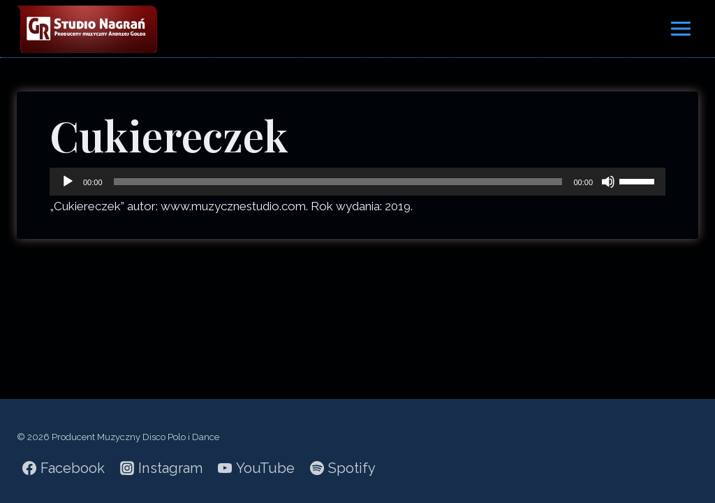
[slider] (338, 181)
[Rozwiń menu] (680, 28)
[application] (357, 182)
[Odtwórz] (68, 182)
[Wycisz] (608, 182)
